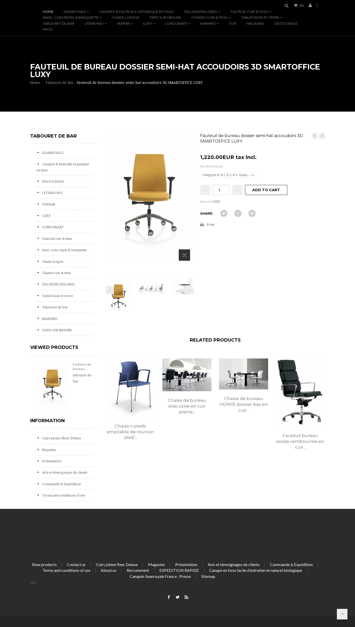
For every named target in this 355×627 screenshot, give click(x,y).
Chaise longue (125, 17)
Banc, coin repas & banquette (71, 17)
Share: (206, 213)
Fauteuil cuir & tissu (249, 12)
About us (108, 570)
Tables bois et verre (260, 17)
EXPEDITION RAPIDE (179, 570)
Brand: (205, 202)
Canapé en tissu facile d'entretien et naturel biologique (255, 570)
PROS (48, 29)
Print (211, 224)
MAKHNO (208, 23)
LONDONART (176, 23)
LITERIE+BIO (94, 23)
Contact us (76, 564)
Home (48, 12)
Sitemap (208, 576)
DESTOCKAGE (286, 23)
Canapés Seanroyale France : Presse (160, 576)
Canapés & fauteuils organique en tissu (136, 12)
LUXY (147, 23)
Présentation (51, 461)
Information (47, 420)
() (301, 5)
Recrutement (138, 570)
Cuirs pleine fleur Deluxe (61, 438)
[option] (130, 404)
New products (44, 564)
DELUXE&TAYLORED (201, 12)
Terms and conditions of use (63, 495)
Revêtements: (212, 166)
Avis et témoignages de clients (64, 472)
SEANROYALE (74, 12)
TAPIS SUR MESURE (165, 17)
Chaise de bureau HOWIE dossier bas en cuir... (244, 404)
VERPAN (123, 23)
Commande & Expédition (61, 484)
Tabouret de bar (58, 23)
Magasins (255, 23)
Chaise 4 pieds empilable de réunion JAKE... (130, 431)
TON (232, 23)
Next (189, 290)
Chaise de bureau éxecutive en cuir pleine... (187, 406)
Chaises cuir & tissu (209, 17)
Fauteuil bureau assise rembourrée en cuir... (300, 441)
